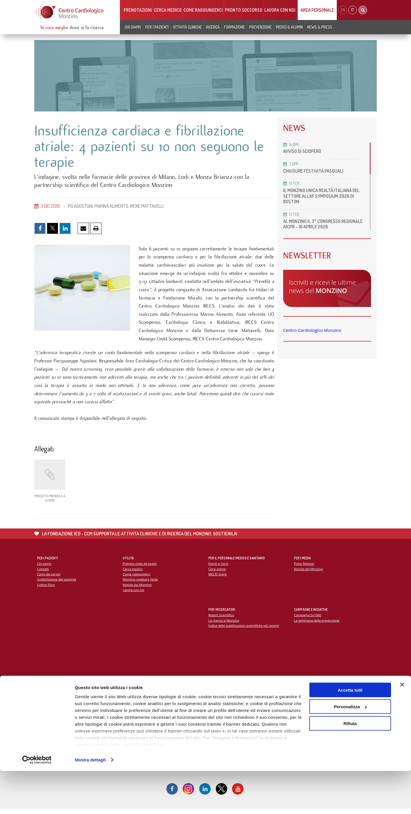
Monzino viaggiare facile (140, 584)
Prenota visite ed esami (140, 568)
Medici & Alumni (289, 27)
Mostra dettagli (90, 802)
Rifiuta (350, 766)
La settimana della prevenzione (317, 625)
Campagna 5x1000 (308, 619)
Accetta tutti (350, 733)
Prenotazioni (138, 10)
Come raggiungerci (203, 10)
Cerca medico (168, 10)
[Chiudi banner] (402, 728)
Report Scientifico (221, 619)
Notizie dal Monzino (137, 589)
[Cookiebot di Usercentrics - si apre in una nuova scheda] (37, 803)
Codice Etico (46, 589)
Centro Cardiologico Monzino (312, 330)
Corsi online (217, 573)
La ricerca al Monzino (224, 625)
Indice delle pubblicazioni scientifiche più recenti (244, 630)
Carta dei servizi (49, 578)
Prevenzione (260, 27)
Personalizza (350, 749)
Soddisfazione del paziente (57, 584)
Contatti (43, 573)
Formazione (234, 27)
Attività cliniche (187, 27)
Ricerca (213, 27)
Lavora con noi (279, 10)
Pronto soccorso (243, 10)
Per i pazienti (157, 27)
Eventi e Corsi (218, 568)
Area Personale (317, 10)
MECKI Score (217, 578)
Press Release (304, 568)
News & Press (319, 27)
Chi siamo (133, 27)
